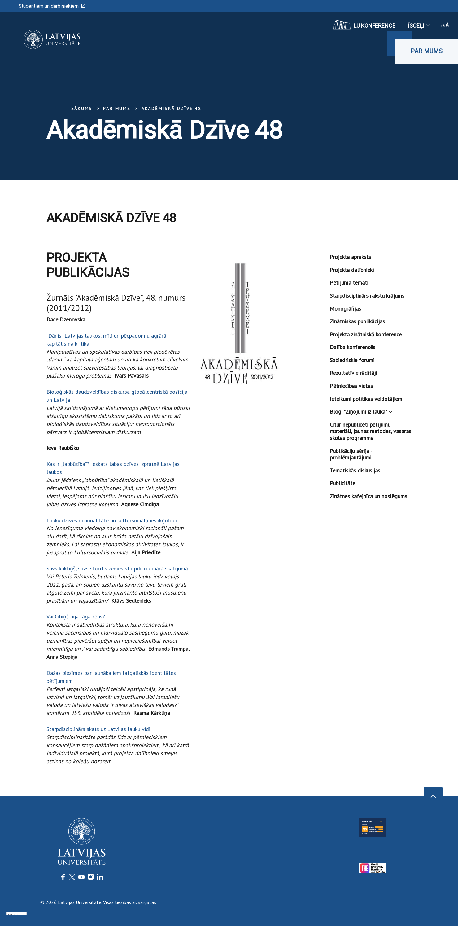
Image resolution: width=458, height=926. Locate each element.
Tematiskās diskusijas (355, 470)
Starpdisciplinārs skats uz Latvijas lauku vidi (98, 729)
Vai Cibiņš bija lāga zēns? (75, 616)
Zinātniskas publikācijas (357, 321)
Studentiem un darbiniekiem (52, 6)
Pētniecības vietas (351, 385)
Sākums (82, 108)
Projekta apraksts (350, 256)
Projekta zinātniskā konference (366, 334)
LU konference (364, 24)
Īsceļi (418, 25)
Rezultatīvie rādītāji (353, 372)
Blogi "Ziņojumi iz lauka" (361, 411)
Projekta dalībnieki (352, 269)
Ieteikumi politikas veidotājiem (366, 398)
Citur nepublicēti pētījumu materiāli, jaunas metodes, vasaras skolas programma (370, 431)
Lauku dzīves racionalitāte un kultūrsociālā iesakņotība (111, 520)
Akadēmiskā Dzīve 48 (172, 108)
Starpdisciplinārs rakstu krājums (367, 295)
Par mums (427, 51)
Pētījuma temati (349, 282)
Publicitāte (342, 483)
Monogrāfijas (345, 308)
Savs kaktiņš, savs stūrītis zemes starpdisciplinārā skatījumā (117, 568)
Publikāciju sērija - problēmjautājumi (351, 454)
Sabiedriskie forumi (352, 360)
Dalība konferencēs (352, 347)
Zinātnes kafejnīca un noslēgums (368, 496)
